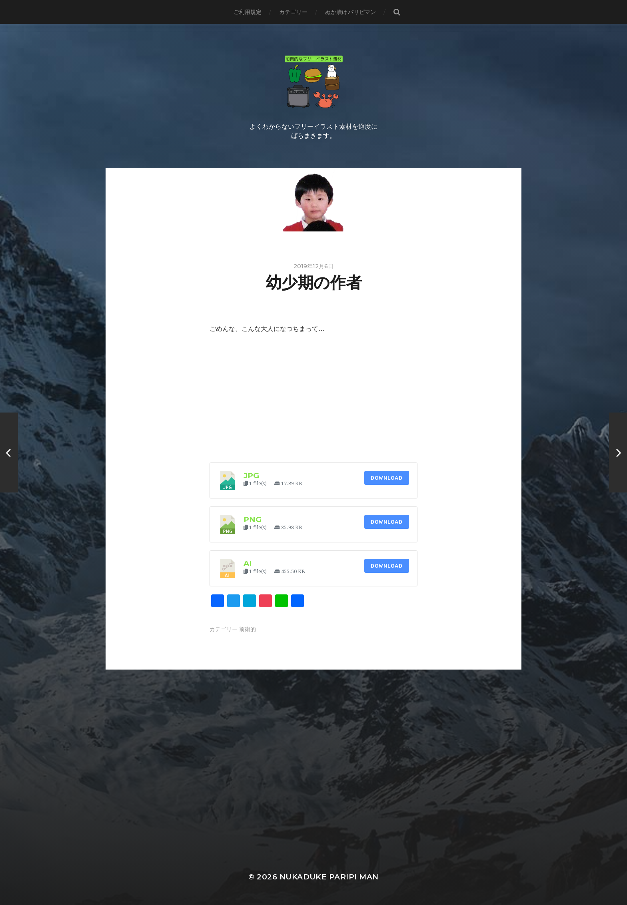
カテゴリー (293, 12)
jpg (251, 475)
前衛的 (247, 629)
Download (387, 478)
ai (248, 563)
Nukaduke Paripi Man (329, 876)
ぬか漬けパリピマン (350, 12)
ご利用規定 (248, 12)
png (253, 519)
